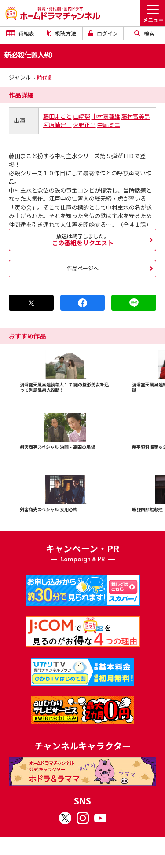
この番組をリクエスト (82, 239)
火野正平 (84, 124)
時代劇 (45, 77)
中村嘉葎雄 (106, 116)
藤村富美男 (135, 116)
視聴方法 (61, 33)
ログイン (103, 33)
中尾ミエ (108, 124)
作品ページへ (83, 268)
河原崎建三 (57, 124)
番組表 (20, 33)
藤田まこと (57, 116)
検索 (144, 33)
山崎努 (81, 116)
